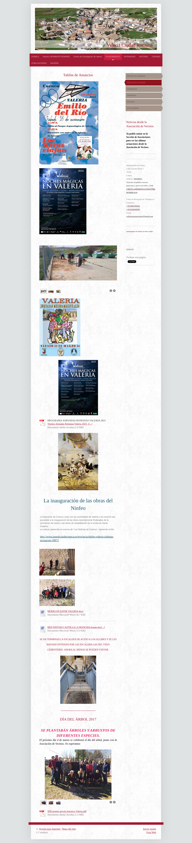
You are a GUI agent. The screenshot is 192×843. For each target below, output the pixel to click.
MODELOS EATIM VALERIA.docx (65, 611)
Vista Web (151, 832)
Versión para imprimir (48, 829)
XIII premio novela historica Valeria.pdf (66, 811)
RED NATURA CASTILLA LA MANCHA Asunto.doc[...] (76, 627)
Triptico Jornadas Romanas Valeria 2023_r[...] (69, 424)
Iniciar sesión (149, 829)
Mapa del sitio (69, 829)
